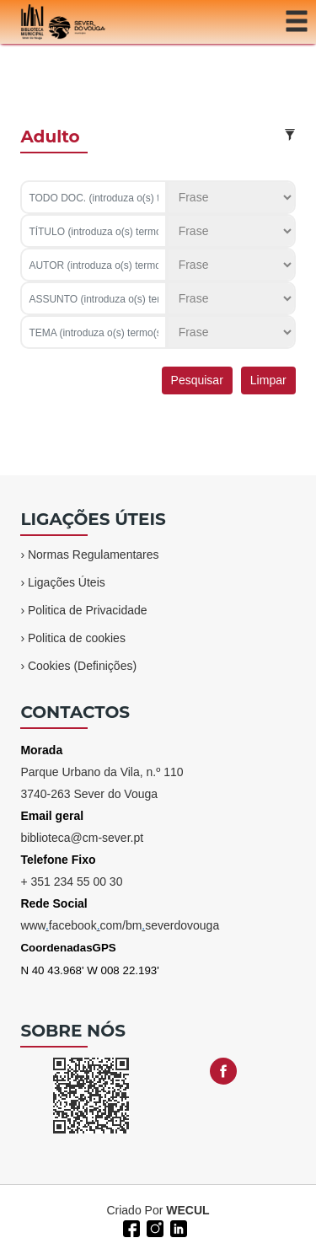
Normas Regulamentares (93, 554)
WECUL (187, 1210)
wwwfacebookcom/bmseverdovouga (119, 925)
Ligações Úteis (66, 582)
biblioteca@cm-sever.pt (81, 837)
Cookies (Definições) (82, 666)
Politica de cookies (77, 638)
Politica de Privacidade (87, 610)
